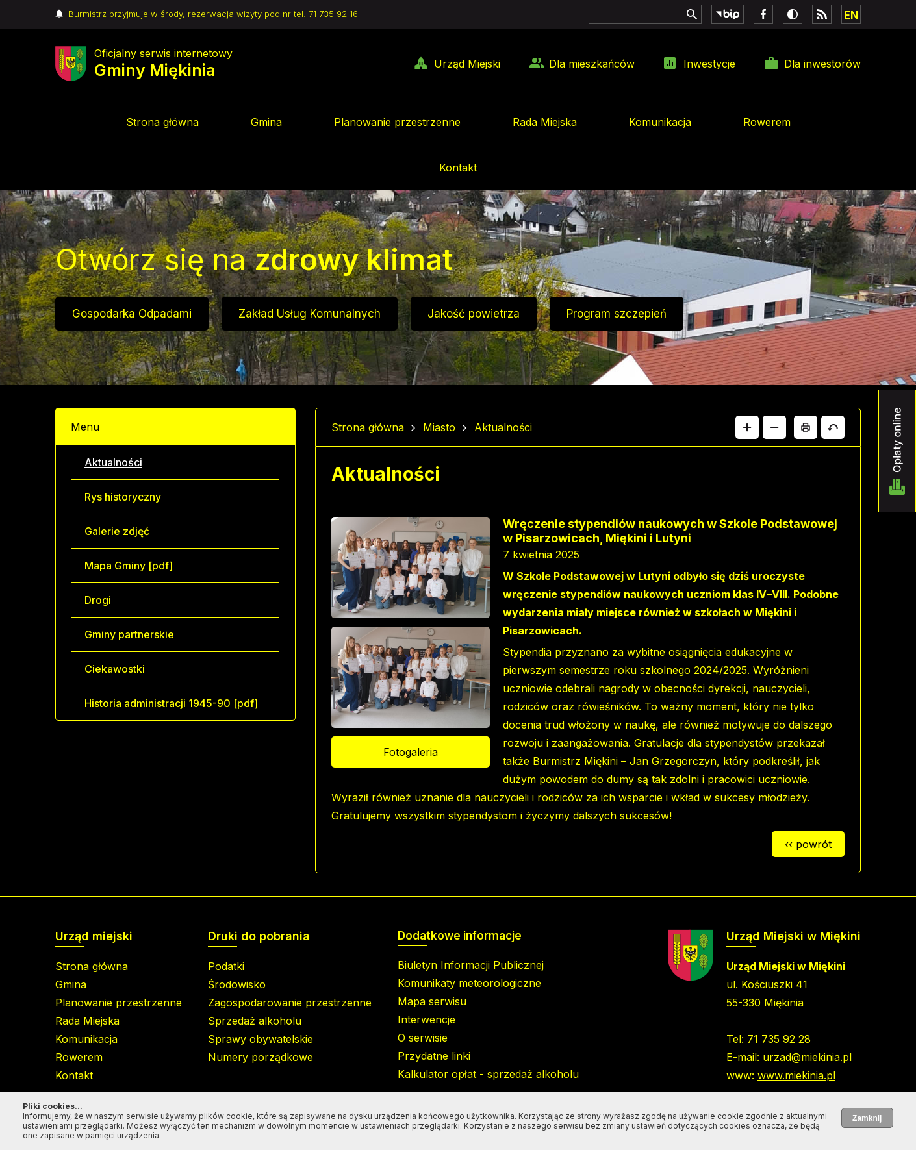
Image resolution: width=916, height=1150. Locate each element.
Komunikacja (660, 122)
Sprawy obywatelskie (260, 1038)
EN (851, 14)
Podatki (226, 966)
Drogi (97, 600)
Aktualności (113, 462)
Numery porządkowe (260, 1057)
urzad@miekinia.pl (807, 1057)
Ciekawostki (114, 668)
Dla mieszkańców (592, 63)
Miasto (439, 427)
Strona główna (162, 122)
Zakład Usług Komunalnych (309, 313)
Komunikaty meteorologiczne (469, 983)
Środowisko (237, 984)
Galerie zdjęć (116, 531)
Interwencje (426, 1019)
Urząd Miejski (467, 63)
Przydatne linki (434, 1055)
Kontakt (458, 167)
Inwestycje (709, 63)
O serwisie (423, 1037)
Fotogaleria (410, 751)
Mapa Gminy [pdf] (128, 565)
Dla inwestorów (822, 63)
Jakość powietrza (473, 313)
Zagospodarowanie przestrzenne (290, 1002)
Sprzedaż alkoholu (254, 1020)
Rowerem (767, 122)
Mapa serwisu (432, 1001)
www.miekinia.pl (796, 1075)
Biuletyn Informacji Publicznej (471, 964)
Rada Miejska (545, 122)
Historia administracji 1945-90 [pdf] (171, 703)
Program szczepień (616, 313)
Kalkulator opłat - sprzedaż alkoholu (488, 1074)
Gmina (266, 122)
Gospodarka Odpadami (132, 313)
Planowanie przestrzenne (397, 122)
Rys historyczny (122, 496)
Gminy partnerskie (129, 634)
